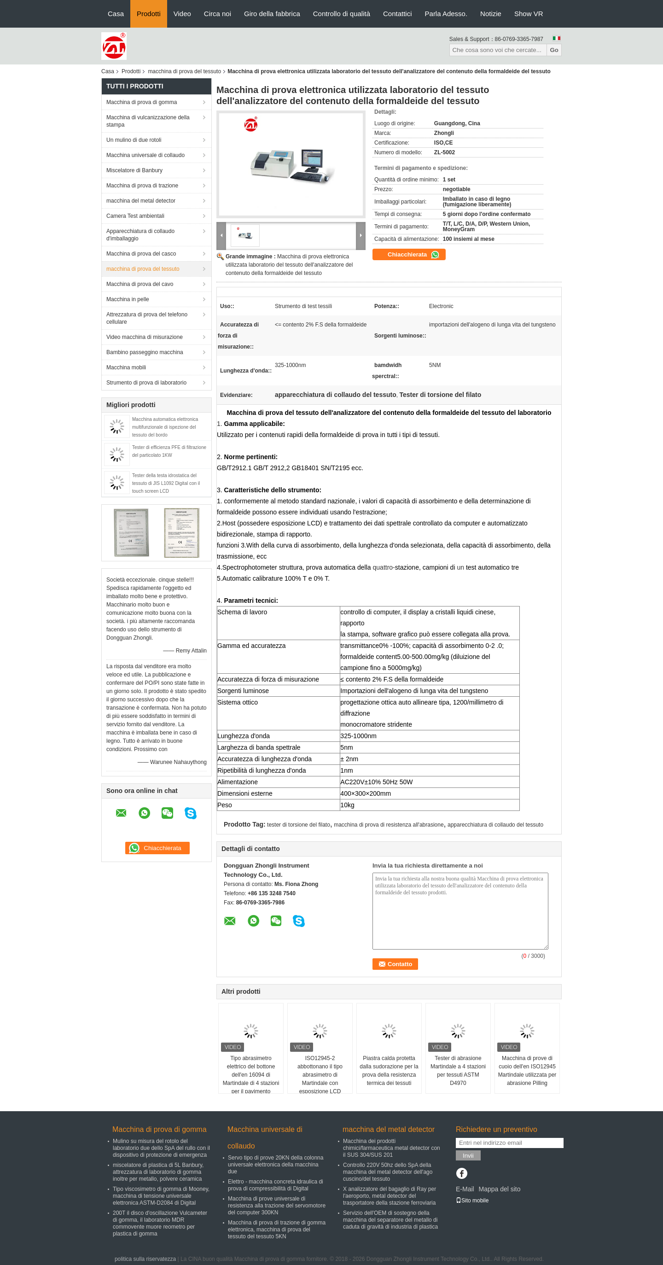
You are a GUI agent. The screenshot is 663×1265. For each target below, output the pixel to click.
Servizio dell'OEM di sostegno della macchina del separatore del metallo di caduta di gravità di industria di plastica (390, 1220)
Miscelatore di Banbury (134, 170)
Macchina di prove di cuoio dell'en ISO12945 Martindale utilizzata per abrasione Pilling (527, 1070)
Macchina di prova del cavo (139, 284)
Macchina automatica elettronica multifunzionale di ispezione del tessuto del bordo (165, 427)
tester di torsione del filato (298, 825)
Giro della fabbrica (272, 13)
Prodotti (149, 13)
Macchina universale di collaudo (145, 155)
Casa (116, 13)
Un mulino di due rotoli (133, 140)
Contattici (397, 13)
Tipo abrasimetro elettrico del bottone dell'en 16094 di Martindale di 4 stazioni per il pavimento (251, 1075)
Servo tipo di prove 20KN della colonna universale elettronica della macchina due (275, 1164)
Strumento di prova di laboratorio (146, 382)
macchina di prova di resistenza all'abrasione (388, 825)
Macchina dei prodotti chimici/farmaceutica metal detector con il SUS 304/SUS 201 (391, 1148)
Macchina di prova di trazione (142, 185)
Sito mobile (472, 1200)
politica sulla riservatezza (145, 1259)
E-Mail (465, 1189)
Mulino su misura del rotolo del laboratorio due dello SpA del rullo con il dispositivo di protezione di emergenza (161, 1148)
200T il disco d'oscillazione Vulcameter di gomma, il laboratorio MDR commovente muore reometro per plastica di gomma (160, 1223)
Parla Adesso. (446, 13)
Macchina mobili (126, 367)
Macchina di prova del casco (141, 254)
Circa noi (217, 13)
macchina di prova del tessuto (184, 71)
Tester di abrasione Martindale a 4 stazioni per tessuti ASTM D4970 (458, 1070)
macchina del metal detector (140, 201)
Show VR (528, 13)
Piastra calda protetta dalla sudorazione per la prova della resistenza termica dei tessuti (389, 1070)
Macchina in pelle (127, 299)
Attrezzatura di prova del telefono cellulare (146, 318)
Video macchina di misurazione (144, 337)
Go (554, 50)
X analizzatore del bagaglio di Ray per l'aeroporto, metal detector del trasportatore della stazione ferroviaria (389, 1196)
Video (182, 13)
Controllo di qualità (341, 13)
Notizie (490, 13)
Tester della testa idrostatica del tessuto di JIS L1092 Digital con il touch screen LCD (166, 483)
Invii (468, 1155)
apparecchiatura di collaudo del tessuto (495, 825)
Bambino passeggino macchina (144, 352)
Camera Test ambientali (135, 216)
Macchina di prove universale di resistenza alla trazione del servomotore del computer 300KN (277, 1205)
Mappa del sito (499, 1189)
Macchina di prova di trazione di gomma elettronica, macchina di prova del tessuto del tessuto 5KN (277, 1229)
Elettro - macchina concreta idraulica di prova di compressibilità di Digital (275, 1185)
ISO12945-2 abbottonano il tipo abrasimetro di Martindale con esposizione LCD (320, 1075)
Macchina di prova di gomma (141, 102)
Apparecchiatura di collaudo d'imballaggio (140, 235)
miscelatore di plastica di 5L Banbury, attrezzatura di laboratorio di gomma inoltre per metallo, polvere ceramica (158, 1172)
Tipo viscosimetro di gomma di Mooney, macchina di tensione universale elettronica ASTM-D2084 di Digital (161, 1196)
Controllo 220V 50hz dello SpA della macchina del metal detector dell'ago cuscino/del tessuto (387, 1172)
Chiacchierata (414, 254)
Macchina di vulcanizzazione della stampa (148, 121)
